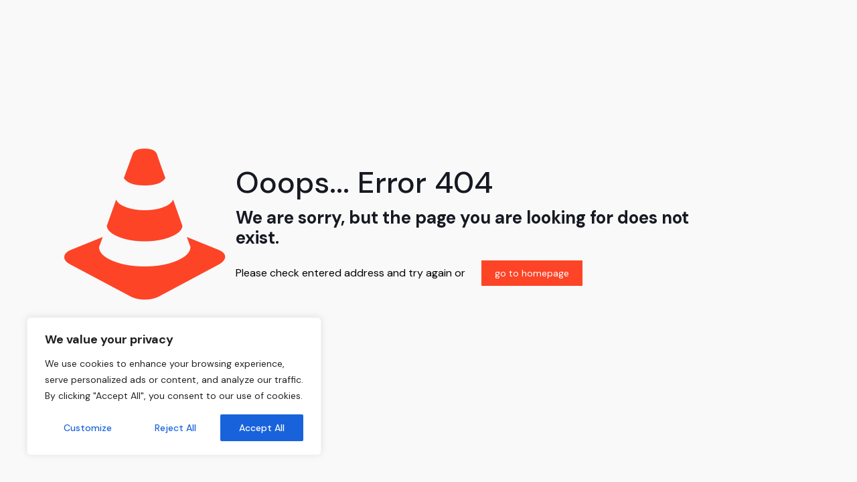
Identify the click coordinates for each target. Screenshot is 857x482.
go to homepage (532, 273)
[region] (174, 386)
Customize (88, 428)
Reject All (175, 428)
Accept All (262, 428)
